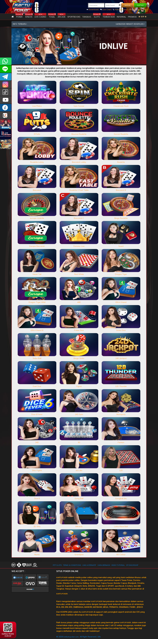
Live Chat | (106, 9)
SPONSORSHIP (132, 565)
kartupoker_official (5, 69)
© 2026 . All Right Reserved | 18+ (78, 636)
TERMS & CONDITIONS (72, 565)
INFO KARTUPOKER (5, 107)
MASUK (128, 5)
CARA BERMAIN (104, 565)
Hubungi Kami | (121, 9)
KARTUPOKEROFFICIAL (5, 76)
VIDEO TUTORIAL (118, 565)
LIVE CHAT (5, 115)
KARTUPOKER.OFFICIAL (5, 100)
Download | (93, 9)
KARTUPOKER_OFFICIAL (5, 84)
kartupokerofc (5, 92)
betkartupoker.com (71, 637)
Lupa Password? (138, 9)
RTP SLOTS (57, 565)
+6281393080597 (5, 61)
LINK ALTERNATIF (89, 565)
